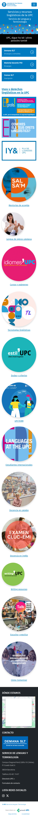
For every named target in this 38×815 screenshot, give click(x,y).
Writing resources (19, 589)
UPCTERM (19, 421)
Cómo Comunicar (19, 680)
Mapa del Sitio (12, 814)
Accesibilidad (25, 814)
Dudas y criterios (19, 375)
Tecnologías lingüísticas (19, 330)
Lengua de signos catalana (19, 239)
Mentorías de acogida (19, 205)
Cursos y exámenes (19, 284)
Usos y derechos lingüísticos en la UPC (15, 90)
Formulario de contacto (11, 783)
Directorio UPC (7, 779)
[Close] (34, 4)
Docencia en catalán (19, 510)
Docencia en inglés (19, 556)
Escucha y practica (19, 634)
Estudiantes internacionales (19, 465)
